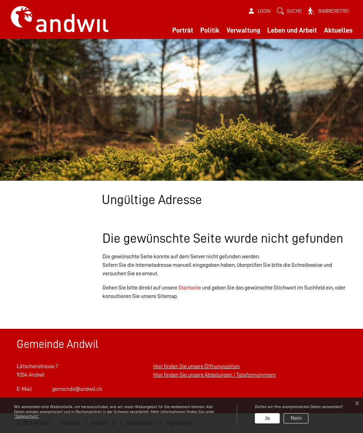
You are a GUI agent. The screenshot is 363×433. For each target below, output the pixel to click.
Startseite (189, 288)
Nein (296, 418)
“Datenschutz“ (26, 416)
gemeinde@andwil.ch (77, 389)
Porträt (182, 30)
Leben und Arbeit (292, 30)
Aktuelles (338, 30)
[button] (289, 11)
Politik (209, 30)
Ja (267, 418)
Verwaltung (243, 30)
